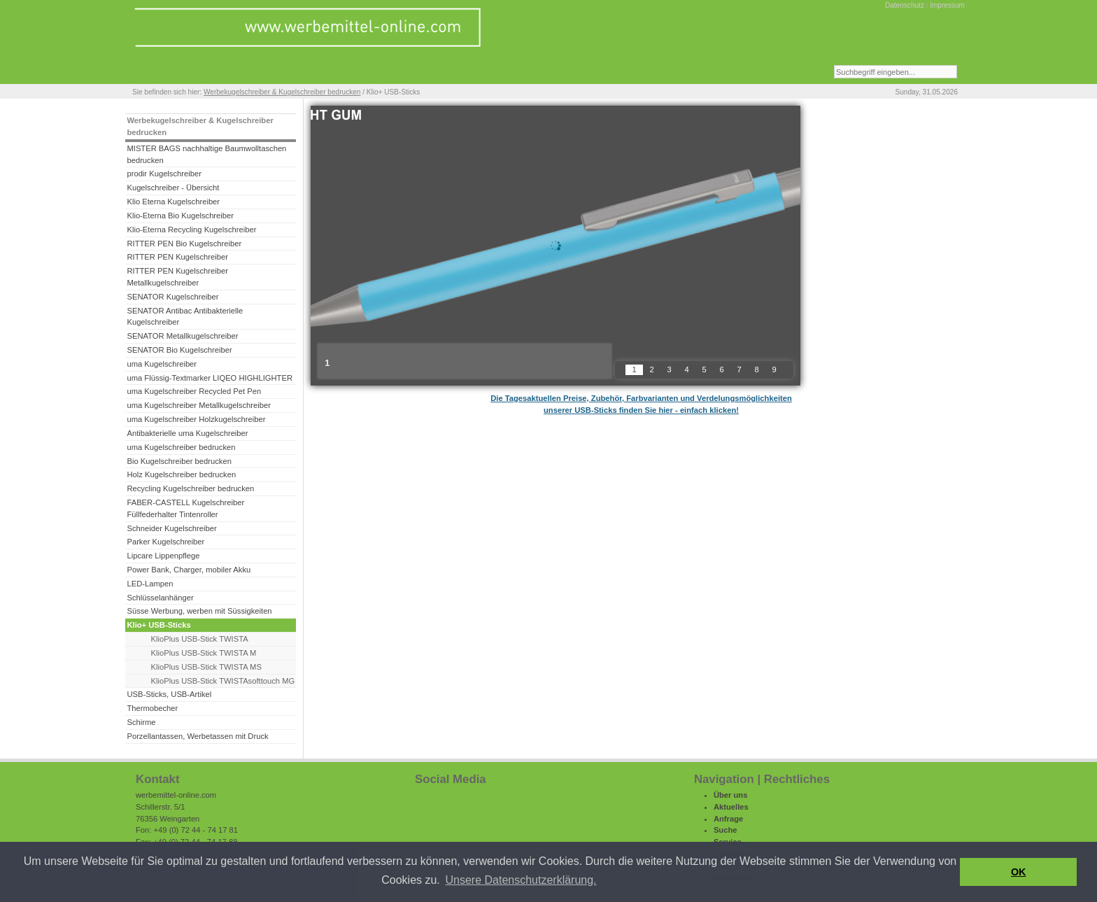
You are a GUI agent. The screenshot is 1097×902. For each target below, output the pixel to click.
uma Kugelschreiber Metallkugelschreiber (199, 405)
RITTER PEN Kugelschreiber (177, 257)
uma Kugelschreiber (162, 364)
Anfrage (728, 819)
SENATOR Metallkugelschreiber (182, 336)
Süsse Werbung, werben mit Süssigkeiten (199, 611)
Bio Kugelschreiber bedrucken (179, 461)
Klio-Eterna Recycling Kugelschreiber (191, 229)
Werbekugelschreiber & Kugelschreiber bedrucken (282, 92)
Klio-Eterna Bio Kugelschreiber (180, 215)
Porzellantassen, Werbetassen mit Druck (197, 736)
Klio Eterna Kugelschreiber (173, 201)
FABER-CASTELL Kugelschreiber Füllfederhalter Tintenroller (185, 508)
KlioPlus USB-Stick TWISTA (199, 639)
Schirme (141, 722)
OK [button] (1018, 872)
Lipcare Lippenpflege (163, 555)
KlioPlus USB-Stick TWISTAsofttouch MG (223, 681)
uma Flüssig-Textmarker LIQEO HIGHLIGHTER (209, 378)
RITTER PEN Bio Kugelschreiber (184, 243)
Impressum (947, 5)
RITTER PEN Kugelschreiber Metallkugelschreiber (177, 277)
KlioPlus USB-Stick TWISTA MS (206, 667)
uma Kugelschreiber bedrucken (181, 447)
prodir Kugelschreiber (164, 173)
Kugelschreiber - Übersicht (173, 187)
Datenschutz (904, 5)
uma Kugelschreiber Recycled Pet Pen (194, 391)
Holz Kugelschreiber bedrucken (181, 474)
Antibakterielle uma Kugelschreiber (187, 433)
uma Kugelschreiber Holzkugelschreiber (196, 419)
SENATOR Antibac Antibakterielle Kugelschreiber (185, 316)
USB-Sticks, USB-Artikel (169, 694)
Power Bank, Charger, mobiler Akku (188, 569)
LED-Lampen (150, 583)
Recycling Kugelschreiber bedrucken (190, 488)
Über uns (731, 795)
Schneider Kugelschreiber (171, 528)
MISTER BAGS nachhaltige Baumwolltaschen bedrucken (206, 154)
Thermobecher (152, 708)
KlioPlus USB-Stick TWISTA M (204, 653)
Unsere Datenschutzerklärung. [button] (520, 880)
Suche (725, 830)
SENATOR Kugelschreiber (172, 297)
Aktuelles (731, 807)
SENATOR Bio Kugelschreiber (179, 350)
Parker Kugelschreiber (165, 541)
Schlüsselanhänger (160, 597)
